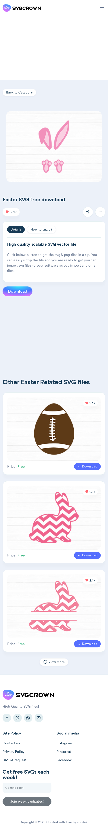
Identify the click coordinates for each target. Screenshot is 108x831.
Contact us (11, 743)
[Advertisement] (54, 48)
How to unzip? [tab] (41, 229)
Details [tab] (16, 229)
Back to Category (19, 92)
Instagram (64, 743)
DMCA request (15, 760)
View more (54, 662)
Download (17, 291)
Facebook (64, 760)
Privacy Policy (13, 752)
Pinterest (64, 752)
